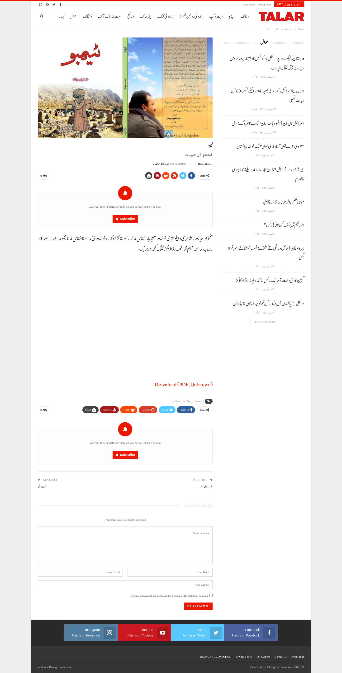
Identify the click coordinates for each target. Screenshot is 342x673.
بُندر (61, 16)
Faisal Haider (66, 666)
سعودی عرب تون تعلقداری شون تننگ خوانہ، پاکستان (270, 147)
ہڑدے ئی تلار (206, 484)
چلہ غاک (146, 16)
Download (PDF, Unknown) (184, 383)
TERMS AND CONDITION (215, 654)
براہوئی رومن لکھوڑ (191, 16)
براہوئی (189, 400)
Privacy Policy (244, 654)
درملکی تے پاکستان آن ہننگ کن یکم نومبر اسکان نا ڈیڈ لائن (268, 304)
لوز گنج (130, 16)
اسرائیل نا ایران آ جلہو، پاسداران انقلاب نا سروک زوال (268, 124)
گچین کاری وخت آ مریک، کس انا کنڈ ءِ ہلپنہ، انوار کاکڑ (269, 281)
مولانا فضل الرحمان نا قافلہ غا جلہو (283, 202)
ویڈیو (231, 16)
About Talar (264, 4)
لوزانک (244, 16)
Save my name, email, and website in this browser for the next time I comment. (169, 594)
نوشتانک (87, 16)
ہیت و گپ (216, 16)
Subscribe (127, 218)
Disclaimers (263, 654)
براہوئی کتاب (165, 16)
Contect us (249, 4)
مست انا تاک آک (110, 16)
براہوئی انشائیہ (177, 400)
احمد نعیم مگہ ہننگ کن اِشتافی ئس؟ (284, 225)
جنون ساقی (42, 484)
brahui (198, 400)
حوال (73, 16)
